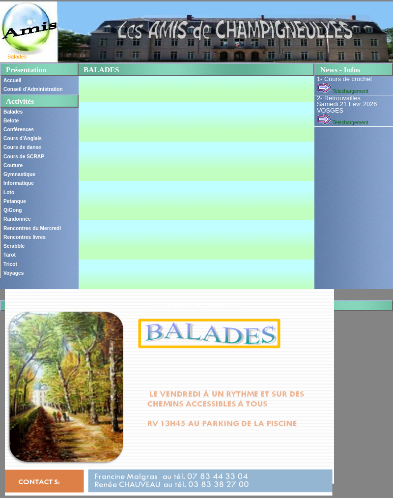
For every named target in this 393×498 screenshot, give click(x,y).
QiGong (12, 210)
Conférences (18, 129)
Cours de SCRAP (23, 156)
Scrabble (14, 246)
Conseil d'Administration (33, 89)
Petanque (14, 201)
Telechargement (342, 91)
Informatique (18, 183)
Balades (13, 112)
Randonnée (17, 219)
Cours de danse (22, 147)
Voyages (13, 273)
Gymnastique (19, 174)
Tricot (10, 264)
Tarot (9, 255)
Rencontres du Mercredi (32, 228)
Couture (13, 165)
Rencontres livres (24, 237)
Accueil (12, 80)
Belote (11, 120)
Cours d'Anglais (22, 138)
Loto (8, 192)
